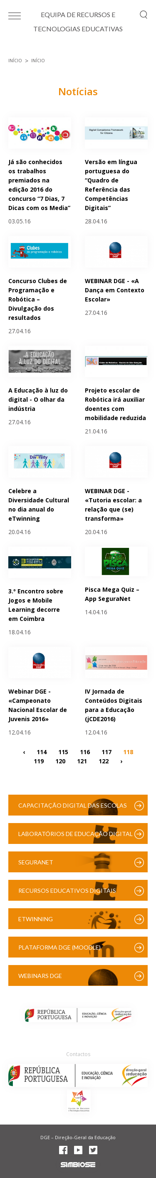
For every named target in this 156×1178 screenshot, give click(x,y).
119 (39, 761)
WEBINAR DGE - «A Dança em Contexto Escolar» (114, 290)
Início (15, 60)
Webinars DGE (40, 975)
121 (82, 761)
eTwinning (35, 918)
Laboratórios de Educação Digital (75, 833)
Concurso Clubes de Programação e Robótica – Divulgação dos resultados (37, 299)
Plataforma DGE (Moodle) (59, 947)
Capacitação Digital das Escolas (72, 805)
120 (60, 761)
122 (104, 761)
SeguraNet (35, 862)
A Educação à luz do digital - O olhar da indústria (38, 399)
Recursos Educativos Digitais (67, 890)
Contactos (78, 1054)
